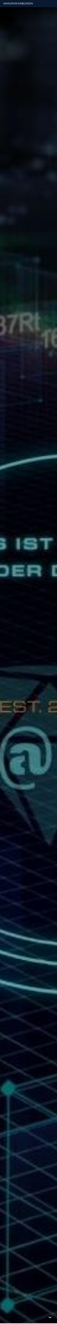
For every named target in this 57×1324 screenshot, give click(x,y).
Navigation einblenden (18, 3)
